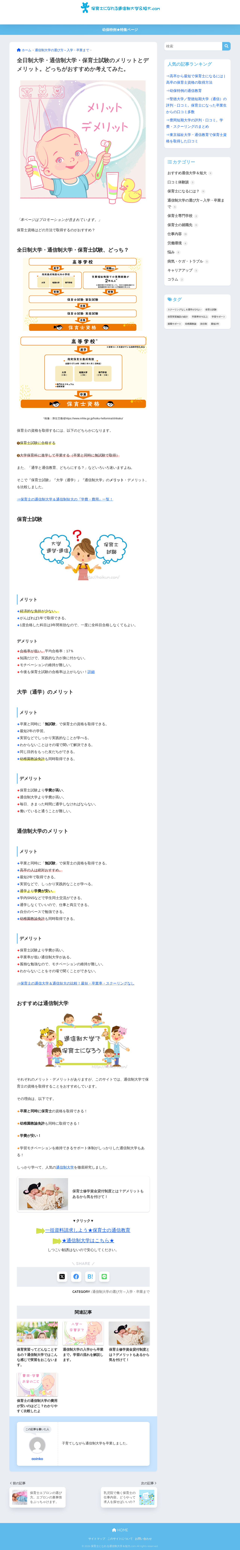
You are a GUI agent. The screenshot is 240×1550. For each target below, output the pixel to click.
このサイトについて (120, 1538)
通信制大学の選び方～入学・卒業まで (121, 1292)
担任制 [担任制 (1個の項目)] (203, 324)
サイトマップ (96, 1538)
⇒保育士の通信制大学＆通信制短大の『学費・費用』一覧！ (65, 499)
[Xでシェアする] (62, 1277)
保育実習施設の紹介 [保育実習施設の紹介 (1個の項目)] (178, 316)
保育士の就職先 (182, 225)
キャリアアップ (182, 270)
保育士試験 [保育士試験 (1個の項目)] (211, 309)
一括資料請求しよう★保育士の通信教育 (87, 1230)
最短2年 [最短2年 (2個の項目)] (215, 324)
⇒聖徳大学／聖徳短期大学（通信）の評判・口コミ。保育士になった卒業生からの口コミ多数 (196, 105)
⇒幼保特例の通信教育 (184, 91)
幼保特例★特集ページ (120, 30)
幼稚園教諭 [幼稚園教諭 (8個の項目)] (190, 324)
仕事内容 (177, 234)
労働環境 (177, 243)
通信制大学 (65, 1167)
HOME (120, 1530)
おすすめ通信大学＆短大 (190, 173)
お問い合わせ (143, 1538)
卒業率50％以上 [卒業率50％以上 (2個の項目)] (200, 316)
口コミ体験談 (181, 182)
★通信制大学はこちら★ (88, 1240)
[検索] (226, 46)
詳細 (91, 672)
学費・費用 (105, 19)
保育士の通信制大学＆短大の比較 (71, 19)
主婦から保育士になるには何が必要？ (166, 19)
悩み (174, 252)
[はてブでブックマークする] (90, 1277)
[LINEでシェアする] (104, 1277)
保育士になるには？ (186, 191)
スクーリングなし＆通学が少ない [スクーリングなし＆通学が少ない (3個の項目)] (184, 309)
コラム (175, 279)
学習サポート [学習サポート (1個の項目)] (218, 316)
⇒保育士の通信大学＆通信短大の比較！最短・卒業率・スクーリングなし (75, 983)
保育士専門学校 (182, 216)
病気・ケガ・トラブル (188, 261)
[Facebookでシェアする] (76, 1277)
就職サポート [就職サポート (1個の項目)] (174, 324)
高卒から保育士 (127, 19)
